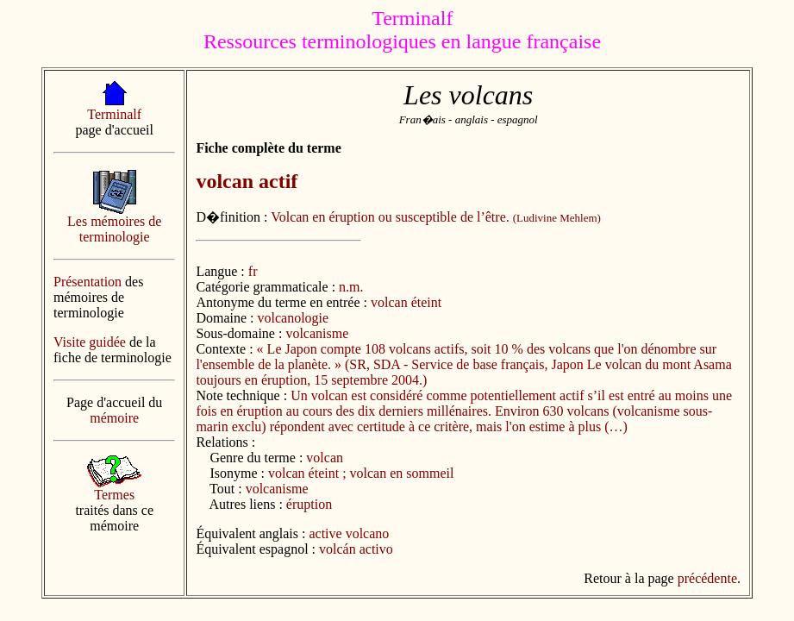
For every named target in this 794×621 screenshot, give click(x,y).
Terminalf (114, 114)
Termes (114, 494)
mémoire (114, 418)
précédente (707, 578)
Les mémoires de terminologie (114, 229)
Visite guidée (89, 342)
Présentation (87, 281)
